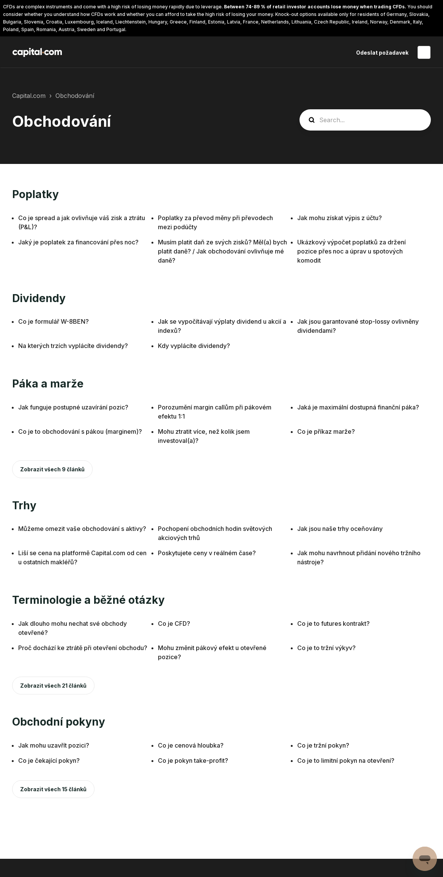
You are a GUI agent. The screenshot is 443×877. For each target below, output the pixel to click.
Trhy (24, 505)
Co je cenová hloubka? (191, 745)
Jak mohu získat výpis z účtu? (339, 218)
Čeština (424, 52)
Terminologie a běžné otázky (88, 600)
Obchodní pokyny (58, 721)
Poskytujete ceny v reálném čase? (207, 553)
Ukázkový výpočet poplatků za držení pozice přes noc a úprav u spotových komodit (351, 251)
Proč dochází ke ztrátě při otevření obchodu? (82, 648)
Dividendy (39, 298)
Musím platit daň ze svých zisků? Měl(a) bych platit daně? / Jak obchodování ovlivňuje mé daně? (222, 251)
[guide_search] (365, 120)
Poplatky (35, 194)
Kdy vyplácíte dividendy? (194, 346)
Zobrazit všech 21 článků (53, 685)
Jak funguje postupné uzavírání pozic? (73, 407)
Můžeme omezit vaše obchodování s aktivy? (82, 528)
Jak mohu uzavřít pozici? (53, 745)
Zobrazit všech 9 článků (52, 469)
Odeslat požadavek (382, 52)
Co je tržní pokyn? (323, 745)
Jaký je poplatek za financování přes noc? (78, 242)
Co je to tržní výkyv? (326, 648)
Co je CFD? (174, 623)
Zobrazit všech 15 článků (53, 789)
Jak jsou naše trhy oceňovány (340, 528)
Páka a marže (48, 383)
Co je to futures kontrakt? (333, 623)
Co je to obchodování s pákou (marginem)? (80, 431)
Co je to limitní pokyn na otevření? (345, 760)
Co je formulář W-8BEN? (53, 321)
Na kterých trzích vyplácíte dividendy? (73, 346)
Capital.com (29, 95)
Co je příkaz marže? (326, 431)
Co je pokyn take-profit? (193, 760)
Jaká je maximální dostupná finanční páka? (358, 407)
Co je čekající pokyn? (49, 760)
